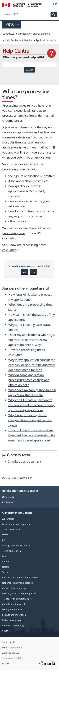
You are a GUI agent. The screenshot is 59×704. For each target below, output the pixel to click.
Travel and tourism (11, 550)
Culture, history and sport (15, 588)
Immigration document (24, 461)
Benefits (6, 561)
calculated (9, 250)
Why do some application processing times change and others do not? (28, 380)
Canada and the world (13, 604)
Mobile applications (12, 647)
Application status (46, 40)
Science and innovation (14, 614)
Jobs (4, 540)
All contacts (8, 518)
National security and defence (17, 582)
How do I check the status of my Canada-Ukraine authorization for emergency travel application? (31, 435)
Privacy (5, 663)
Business (6, 556)
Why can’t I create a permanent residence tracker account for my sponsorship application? (31, 405)
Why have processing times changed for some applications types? (30, 420)
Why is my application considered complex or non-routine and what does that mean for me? (31, 365)
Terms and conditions (13, 658)
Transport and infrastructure (17, 598)
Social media (8, 642)
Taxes (5, 572)
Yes (24, 271)
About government (11, 529)
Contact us (7, 502)
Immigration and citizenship (34, 33)
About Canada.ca (11, 652)
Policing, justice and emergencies (19, 593)
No (33, 271)
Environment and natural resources (20, 577)
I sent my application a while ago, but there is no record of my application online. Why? (31, 340)
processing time (13, 233)
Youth (5, 630)
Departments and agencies (16, 524)
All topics (27, 40)
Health (5, 566)
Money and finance (12, 609)
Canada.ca (8, 33)
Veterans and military (13, 625)
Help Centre (11, 40)
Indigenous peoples (12, 620)
